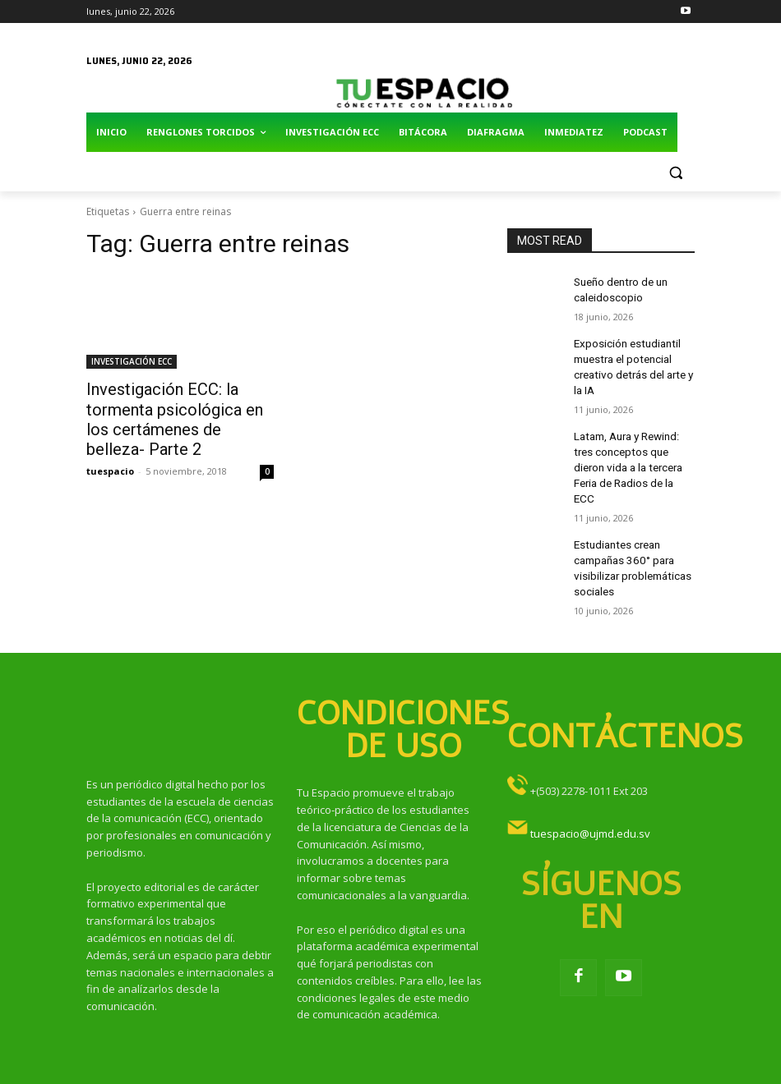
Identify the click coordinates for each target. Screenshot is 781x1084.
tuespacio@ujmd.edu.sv (590, 791)
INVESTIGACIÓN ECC (131, 361)
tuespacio (110, 463)
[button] (675, 172)
